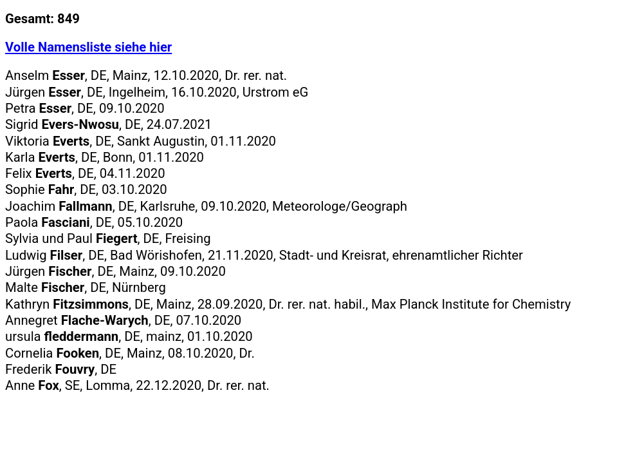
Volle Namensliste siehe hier (88, 47)
